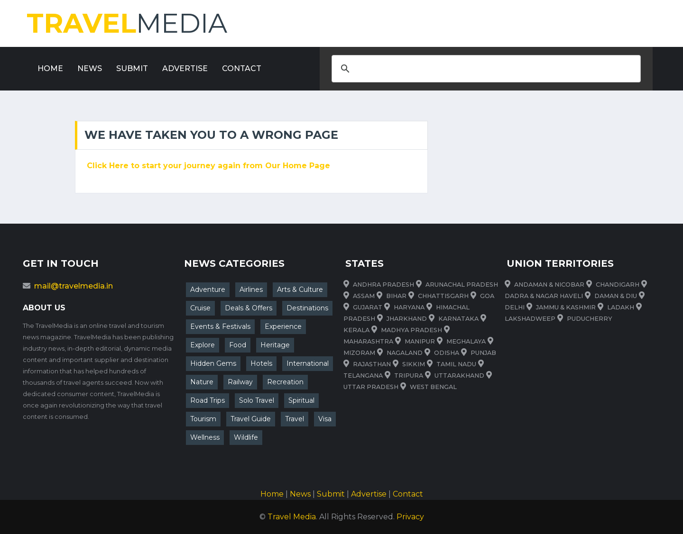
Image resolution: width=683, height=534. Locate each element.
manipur (420, 341)
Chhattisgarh (443, 295)
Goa (487, 295)
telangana (363, 375)
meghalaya (466, 341)
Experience (283, 326)
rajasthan (372, 364)
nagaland (405, 352)
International (307, 363)
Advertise (185, 68)
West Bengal (433, 386)
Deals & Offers (248, 308)
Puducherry (589, 318)
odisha (446, 352)
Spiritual (301, 400)
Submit (132, 68)
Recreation (285, 382)
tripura (408, 375)
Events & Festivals (220, 326)
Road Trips (207, 400)
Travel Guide (251, 419)
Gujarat (367, 307)
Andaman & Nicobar (549, 284)
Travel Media (292, 516)
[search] (485, 68)
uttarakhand (459, 375)
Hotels (261, 363)
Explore (202, 345)
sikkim (413, 364)
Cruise (200, 308)
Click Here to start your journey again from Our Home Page (208, 165)
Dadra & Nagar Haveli (544, 295)
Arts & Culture (300, 289)
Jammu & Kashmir (566, 307)
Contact (241, 68)
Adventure (207, 289)
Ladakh (620, 307)
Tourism (203, 419)
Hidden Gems (213, 363)
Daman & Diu (615, 295)
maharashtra (368, 341)
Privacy (410, 516)
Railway (240, 382)
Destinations (307, 308)
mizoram (359, 352)
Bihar (396, 295)
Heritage (275, 345)
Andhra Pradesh (383, 284)
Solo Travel (256, 400)
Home (50, 68)
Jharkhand (407, 318)
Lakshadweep (530, 318)
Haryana (409, 307)
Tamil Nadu (456, 364)
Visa (325, 419)
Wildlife (246, 437)
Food (237, 345)
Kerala (356, 330)
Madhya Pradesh (411, 330)
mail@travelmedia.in (73, 285)
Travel (294, 419)
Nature (201, 382)
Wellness (205, 437)
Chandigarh (617, 284)
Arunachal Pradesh (461, 284)
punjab (483, 352)
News (89, 68)
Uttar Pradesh (370, 386)
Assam (364, 295)
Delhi (515, 307)
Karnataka (458, 318)
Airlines (251, 289)
